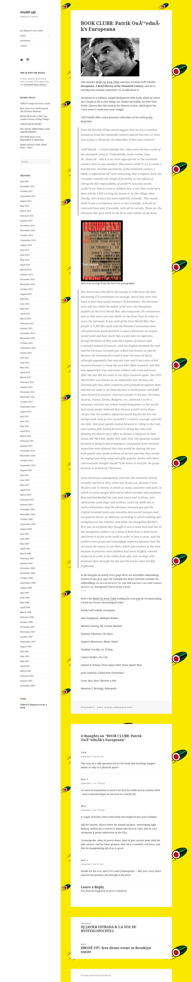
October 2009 (26, 519)
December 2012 (27, 333)
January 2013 (26, 328)
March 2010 (25, 494)
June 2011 (24, 421)
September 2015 (28, 196)
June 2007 (24, 656)
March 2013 (25, 318)
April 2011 (25, 431)
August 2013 (26, 294)
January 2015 (26, 220)
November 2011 (27, 397)
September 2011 (28, 406)
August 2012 (26, 352)
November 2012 (27, 338)
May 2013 (24, 308)
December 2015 (27, 186)
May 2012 (24, 367)
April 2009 (25, 548)
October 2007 (26, 636)
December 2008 (27, 568)
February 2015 (27, 215)
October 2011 (26, 401)
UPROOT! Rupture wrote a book (35, 103)
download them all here (35, 84)
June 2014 (24, 255)
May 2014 (24, 259)
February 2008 (27, 617)
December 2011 (27, 392)
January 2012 (26, 387)
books (109, 707)
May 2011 (24, 426)
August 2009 (26, 529)
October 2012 (26, 343)
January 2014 (26, 274)
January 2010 (26, 504)
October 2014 (26, 235)
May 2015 (24, 206)
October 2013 (26, 289)
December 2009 (27, 509)
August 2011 (26, 411)
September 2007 (28, 641)
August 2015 (26, 201)
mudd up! (28, 12)
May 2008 (24, 602)
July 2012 (24, 357)
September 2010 (28, 465)
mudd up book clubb (122, 707)
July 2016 (24, 181)
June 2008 (24, 597)
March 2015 (25, 211)
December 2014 (27, 225)
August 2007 (26, 646)
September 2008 (28, 583)
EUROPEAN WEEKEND (31, 124)
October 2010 (26, 460)
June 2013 (24, 304)
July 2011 (24, 416)
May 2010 (24, 485)
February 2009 (27, 558)
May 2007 (24, 661)
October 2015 (26, 191)
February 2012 (27, 382)
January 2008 (26, 622)
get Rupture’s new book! (31, 30)
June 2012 (24, 362)
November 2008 (27, 573)
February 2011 (27, 441)
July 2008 (24, 592)
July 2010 (24, 475)
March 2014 (25, 269)
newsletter (25, 40)
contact (23, 45)
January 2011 (26, 445)
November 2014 (27, 230)
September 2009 (28, 524)
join (138, 598)
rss (24, 698)
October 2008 (26, 578)
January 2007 (26, 680)
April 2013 (25, 313)
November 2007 (27, 632)
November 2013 (27, 284)
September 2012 (28, 348)
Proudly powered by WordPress (96, 975)
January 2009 (26, 563)
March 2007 (25, 671)
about (23, 35)
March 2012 (25, 377)
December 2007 (27, 627)
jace (101, 707)
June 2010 (24, 480)
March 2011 (25, 436)
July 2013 (24, 299)
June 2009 (24, 539)
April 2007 (25, 666)
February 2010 (27, 499)
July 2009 (24, 534)
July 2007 (24, 651)
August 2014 (26, 245)
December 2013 (27, 279)
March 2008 (25, 612)
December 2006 (27, 685)
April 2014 (25, 264)
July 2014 (24, 250)
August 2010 (26, 470)
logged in (100, 890)
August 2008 (26, 587)
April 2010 (25, 490)
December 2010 (27, 450)
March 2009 (25, 553)
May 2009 (24, 543)
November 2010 (27, 455)
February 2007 (27, 676)
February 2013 (27, 323)
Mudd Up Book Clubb (108, 82)
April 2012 (25, 372)
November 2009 (27, 514)
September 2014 (28, 240)
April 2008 (25, 607)
